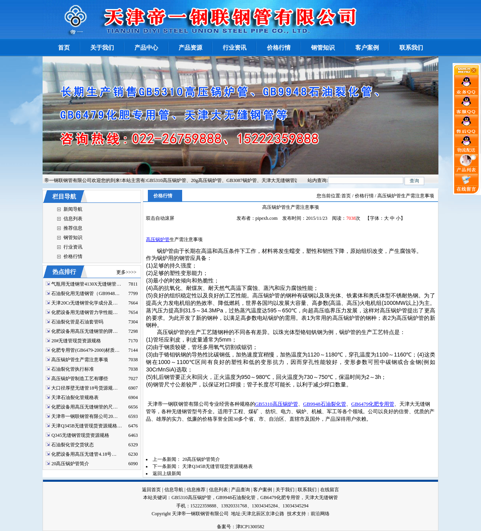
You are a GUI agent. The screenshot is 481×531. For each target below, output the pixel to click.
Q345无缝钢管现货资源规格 (80, 435)
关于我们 (285, 489)
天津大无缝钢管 (321, 497)
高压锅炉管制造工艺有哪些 (79, 378)
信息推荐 (195, 489)
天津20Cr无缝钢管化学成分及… (84, 303)
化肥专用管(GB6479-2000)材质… (85, 350)
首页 (346, 196)
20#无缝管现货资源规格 (76, 340)
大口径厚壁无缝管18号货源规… (84, 388)
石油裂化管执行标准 (72, 369)
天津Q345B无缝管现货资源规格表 (217, 466)
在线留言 (329, 489)
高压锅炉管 (158, 239)
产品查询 (240, 489)
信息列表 (72, 218)
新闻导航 (72, 209)
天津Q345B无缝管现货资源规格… (86, 426)
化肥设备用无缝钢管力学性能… (84, 312)
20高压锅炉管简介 (70, 463)
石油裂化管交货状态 (72, 444)
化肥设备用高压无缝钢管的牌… (84, 331)
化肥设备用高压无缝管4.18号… (83, 454)
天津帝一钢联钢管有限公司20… (84, 416)
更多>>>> (126, 272)
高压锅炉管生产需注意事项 (79, 359)
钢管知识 (72, 237)
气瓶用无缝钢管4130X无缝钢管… (86, 284)
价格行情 (72, 256)
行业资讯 (72, 247)
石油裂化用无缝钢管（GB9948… (85, 293)
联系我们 (307, 489)
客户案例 (262, 489)
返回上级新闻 (167, 473)
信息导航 (173, 489)
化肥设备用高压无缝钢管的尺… (84, 407)
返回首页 (151, 489)
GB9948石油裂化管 (324, 404)
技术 (291, 513)
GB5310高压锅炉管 (276, 404)
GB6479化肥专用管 (372, 404)
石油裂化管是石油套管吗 (77, 322)
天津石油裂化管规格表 (75, 397)
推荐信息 (72, 228)
